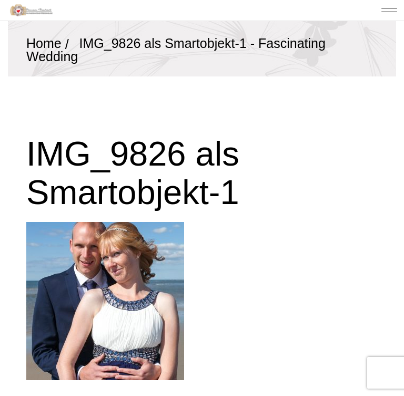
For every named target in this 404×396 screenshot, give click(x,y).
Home (44, 43)
